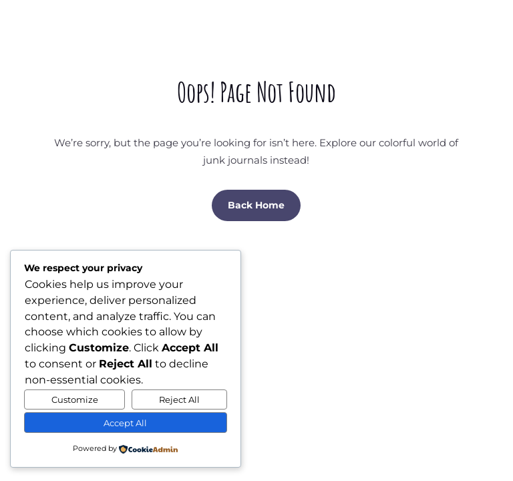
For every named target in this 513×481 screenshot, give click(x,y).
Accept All (125, 423)
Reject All (179, 399)
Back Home (256, 205)
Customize (74, 399)
